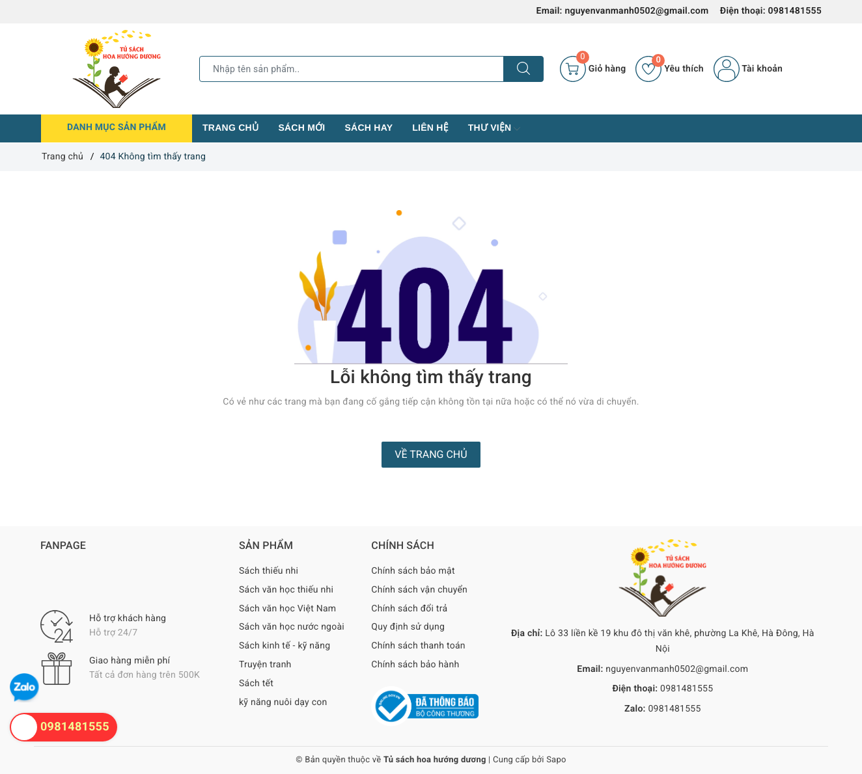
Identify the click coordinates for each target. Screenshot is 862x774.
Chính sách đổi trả (409, 609)
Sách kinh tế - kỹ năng (284, 646)
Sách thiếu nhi (268, 571)
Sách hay (368, 127)
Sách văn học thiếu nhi (286, 590)
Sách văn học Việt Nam (287, 609)
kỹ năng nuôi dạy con (283, 702)
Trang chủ (230, 127)
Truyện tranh (265, 665)
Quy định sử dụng (408, 627)
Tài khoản (748, 69)
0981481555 (795, 11)
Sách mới (301, 127)
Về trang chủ (431, 454)
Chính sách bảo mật (412, 571)
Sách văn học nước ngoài (291, 627)
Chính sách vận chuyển (419, 590)
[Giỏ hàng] (593, 69)
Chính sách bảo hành (415, 665)
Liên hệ (430, 127)
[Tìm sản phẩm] (351, 69)
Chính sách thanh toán (418, 646)
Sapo (556, 760)
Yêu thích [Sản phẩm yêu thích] (669, 69)
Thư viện (494, 128)
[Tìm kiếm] (523, 69)
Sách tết (256, 683)
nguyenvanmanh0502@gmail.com (636, 11)
